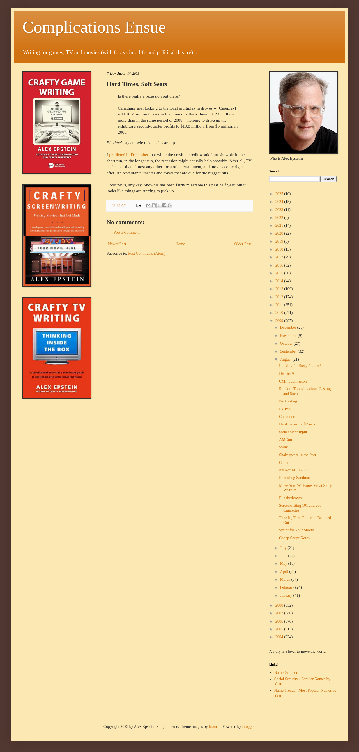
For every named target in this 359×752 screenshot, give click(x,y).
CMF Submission (293, 381)
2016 (279, 265)
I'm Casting (288, 401)
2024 (279, 202)
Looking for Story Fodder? (300, 366)
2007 (279, 613)
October (287, 343)
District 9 (286, 374)
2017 (279, 257)
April (284, 572)
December (288, 327)
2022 (279, 218)
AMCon (285, 440)
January (286, 595)
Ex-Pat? (285, 409)
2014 (279, 281)
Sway (283, 447)
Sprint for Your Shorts (296, 530)
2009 (279, 321)
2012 (279, 297)
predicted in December (128, 154)
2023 (279, 210)
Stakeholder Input (293, 432)
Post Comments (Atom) (146, 253)
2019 (279, 241)
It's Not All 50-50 (293, 470)
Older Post (242, 244)
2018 (279, 249)
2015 (279, 273)
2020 (279, 233)
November (289, 336)
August (286, 359)
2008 (279, 605)
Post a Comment (127, 232)
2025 (279, 194)
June (284, 556)
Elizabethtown (290, 498)
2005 (279, 629)
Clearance (287, 417)
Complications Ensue (94, 27)
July (283, 548)
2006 (279, 621)
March (285, 579)
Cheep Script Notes (294, 538)
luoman (214, 727)
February (287, 587)
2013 (279, 289)
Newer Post (117, 244)
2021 (279, 225)
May (284, 563)
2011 (279, 305)
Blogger (248, 727)
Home (180, 244)
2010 (279, 313)
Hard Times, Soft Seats (297, 424)
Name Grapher (286, 672)
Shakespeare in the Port (297, 455)
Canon (284, 463)
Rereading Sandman (295, 478)
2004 (279, 637)
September (289, 351)
